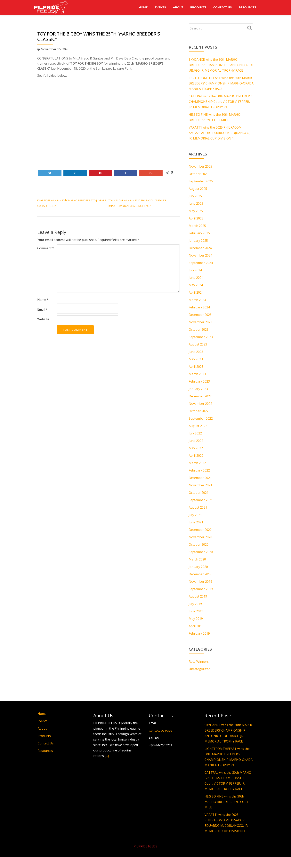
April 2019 (196, 626)
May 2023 (196, 359)
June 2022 (196, 441)
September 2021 (201, 500)
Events (157, 7)
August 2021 (198, 507)
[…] (107, 756)
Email (42, 309)
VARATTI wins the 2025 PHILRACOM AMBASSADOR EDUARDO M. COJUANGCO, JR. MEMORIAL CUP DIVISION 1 (219, 132)
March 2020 (197, 559)
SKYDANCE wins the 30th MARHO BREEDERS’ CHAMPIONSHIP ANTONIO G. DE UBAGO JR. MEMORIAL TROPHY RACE (221, 65)
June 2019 (196, 611)
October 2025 (198, 174)
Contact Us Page (161, 730)
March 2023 (197, 374)
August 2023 (198, 344)
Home (139, 7)
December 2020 (200, 530)
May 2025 (196, 211)
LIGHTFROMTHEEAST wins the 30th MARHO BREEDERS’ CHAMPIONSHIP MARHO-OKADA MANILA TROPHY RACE (221, 83)
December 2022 (200, 396)
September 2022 (201, 418)
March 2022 (197, 463)
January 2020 (198, 567)
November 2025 (200, 166)
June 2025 (196, 203)
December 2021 (200, 478)
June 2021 (196, 522)
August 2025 (198, 188)
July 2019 (195, 604)
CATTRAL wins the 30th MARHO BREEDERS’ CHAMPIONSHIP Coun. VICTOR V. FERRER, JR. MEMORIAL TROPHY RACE (220, 101)
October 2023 (198, 329)
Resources (247, 7)
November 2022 (200, 403)
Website (43, 319)
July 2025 (195, 196)
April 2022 (196, 455)
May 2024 (196, 285)
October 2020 (198, 544)
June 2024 (196, 277)
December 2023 (200, 315)
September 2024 (201, 263)
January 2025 (198, 240)
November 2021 (200, 485)
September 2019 (201, 589)
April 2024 (196, 292)
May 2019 (196, 618)
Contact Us (221, 7)
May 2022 (196, 448)
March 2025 (197, 226)
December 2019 (200, 574)
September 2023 (201, 337)
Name (43, 300)
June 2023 (196, 352)
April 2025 (196, 218)
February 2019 (199, 633)
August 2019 (198, 596)
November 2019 (200, 581)
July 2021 (195, 515)
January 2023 (198, 389)
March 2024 (197, 300)
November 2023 (200, 322)
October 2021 (198, 492)
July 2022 (195, 433)
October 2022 (198, 411)
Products (197, 7)
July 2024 (195, 270)
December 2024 (200, 248)
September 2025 (201, 181)
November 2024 (200, 255)
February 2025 (199, 233)
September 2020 (201, 552)
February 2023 (199, 381)
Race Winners (199, 661)
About (175, 7)
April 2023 (196, 366)
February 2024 (199, 307)
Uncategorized (199, 669)
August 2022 (198, 426)
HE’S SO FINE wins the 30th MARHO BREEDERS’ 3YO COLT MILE (226, 801)
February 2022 (199, 470)
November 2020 (200, 537)
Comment (45, 248)
